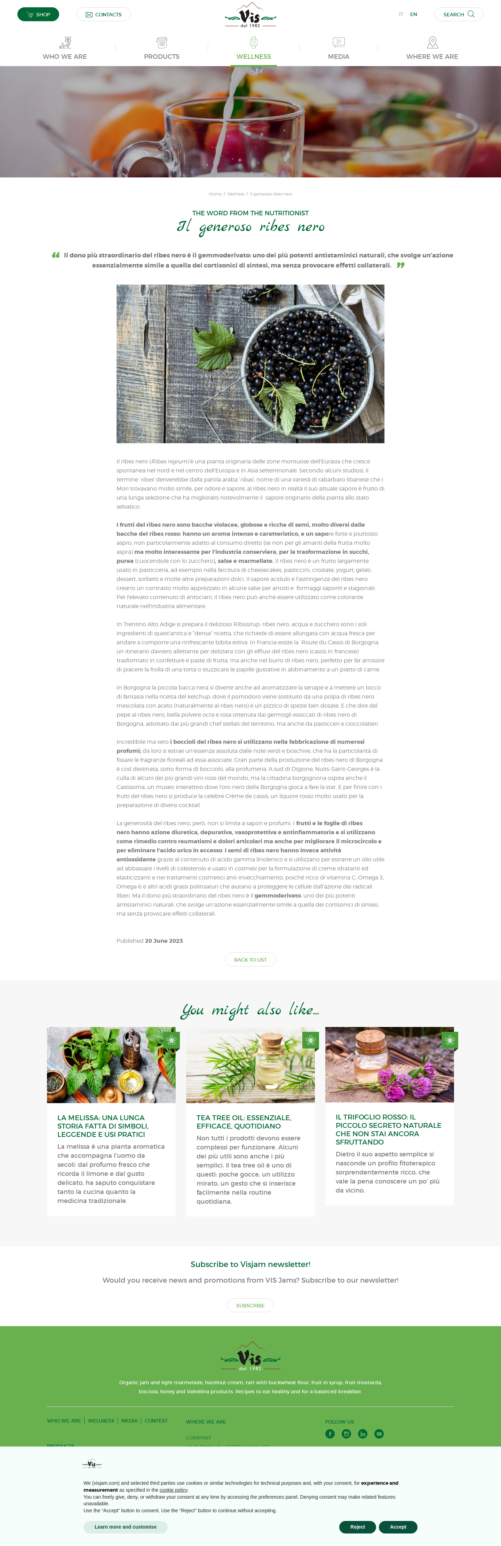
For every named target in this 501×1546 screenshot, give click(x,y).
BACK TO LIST (250, 960)
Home (215, 194)
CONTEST (156, 1421)
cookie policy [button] (173, 1490)
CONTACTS (104, 14)
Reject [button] (357, 1527)
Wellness (235, 194)
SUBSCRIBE (250, 1305)
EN (413, 14)
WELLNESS (101, 1421)
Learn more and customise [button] (126, 1527)
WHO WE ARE (64, 1421)
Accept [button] (398, 1527)
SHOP (38, 14)
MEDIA (129, 1421)
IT (401, 14)
